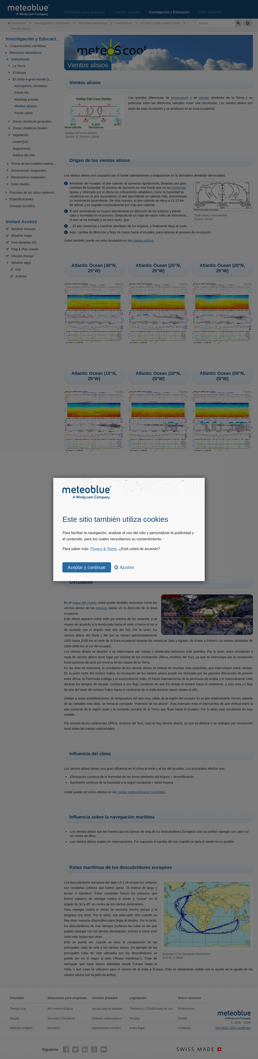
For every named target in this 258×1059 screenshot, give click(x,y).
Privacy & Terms (103, 549)
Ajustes (124, 567)
